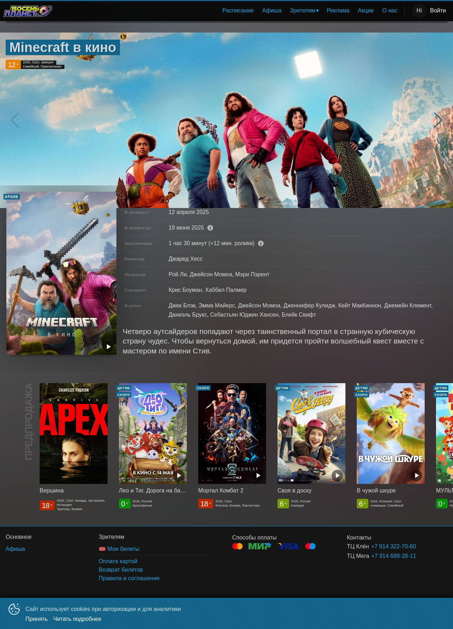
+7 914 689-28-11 (393, 556)
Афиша (272, 10)
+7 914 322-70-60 (393, 546)
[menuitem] (238, 10)
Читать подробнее (77, 619)
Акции (366, 10)
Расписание (237, 10)
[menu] (230, 10)
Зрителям (302, 10)
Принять (36, 619)
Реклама (338, 10)
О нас (389, 10)
